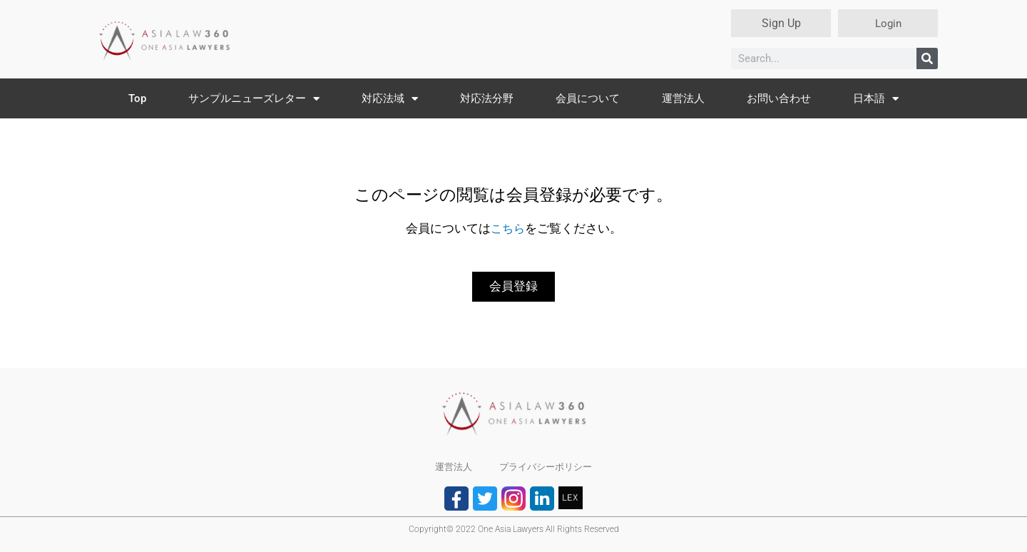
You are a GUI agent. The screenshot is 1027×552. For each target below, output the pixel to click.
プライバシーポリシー (546, 466)
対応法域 (390, 98)
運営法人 (683, 98)
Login (888, 23)
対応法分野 (487, 98)
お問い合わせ (779, 98)
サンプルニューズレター (254, 98)
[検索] (927, 58)
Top (137, 98)
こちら (507, 228)
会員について (588, 98)
